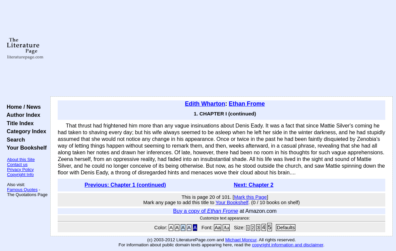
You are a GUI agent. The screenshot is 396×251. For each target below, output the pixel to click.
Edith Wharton (205, 103)
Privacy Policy (20, 169)
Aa (218, 227)
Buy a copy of (205, 211)
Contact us (17, 164)
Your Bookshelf (25, 148)
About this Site (21, 159)
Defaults (286, 227)
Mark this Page (250, 197)
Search (14, 140)
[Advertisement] (222, 48)
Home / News (22, 107)
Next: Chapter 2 (253, 185)
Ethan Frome (247, 103)
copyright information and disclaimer (287, 244)
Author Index (22, 115)
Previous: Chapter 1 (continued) (125, 185)
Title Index (19, 123)
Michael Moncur (241, 239)
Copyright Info (20, 174)
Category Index (25, 131)
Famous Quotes (22, 189)
